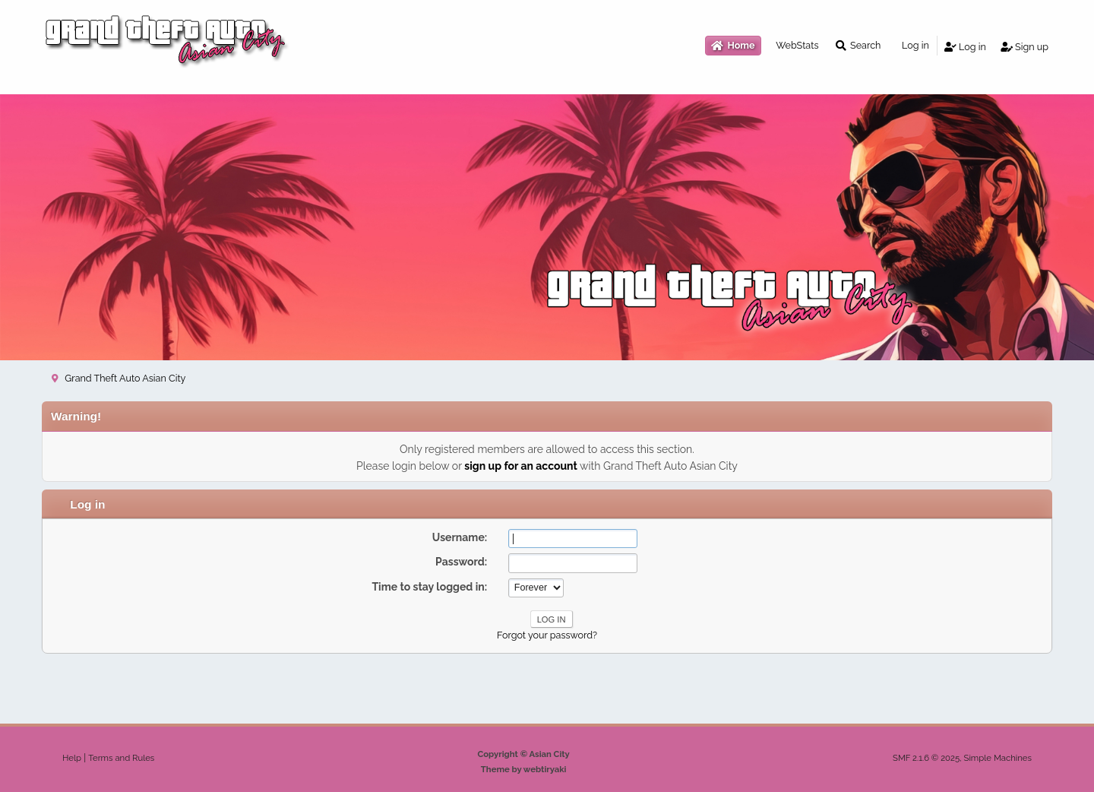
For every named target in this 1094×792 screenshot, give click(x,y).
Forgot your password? (547, 635)
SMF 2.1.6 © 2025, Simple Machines (962, 757)
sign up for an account (520, 466)
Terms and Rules (121, 757)
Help (71, 757)
